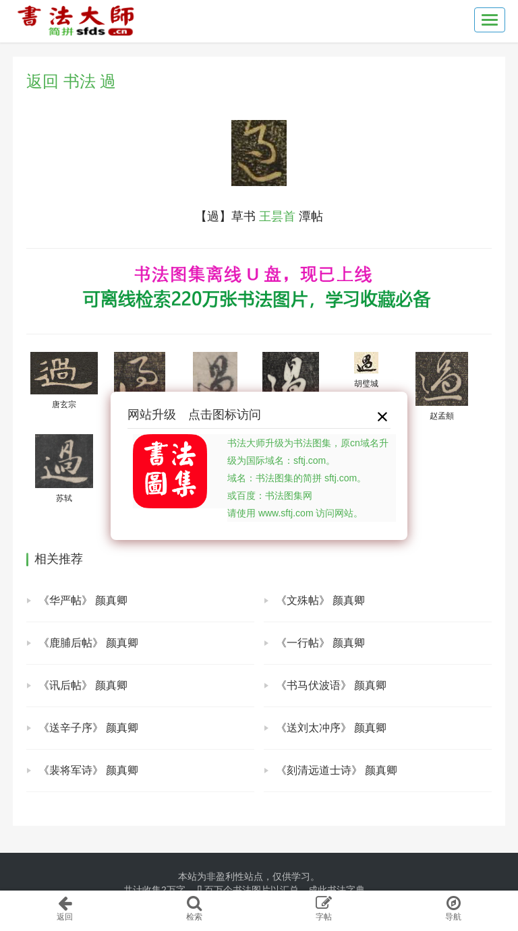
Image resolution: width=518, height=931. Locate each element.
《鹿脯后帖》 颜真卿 (88, 643)
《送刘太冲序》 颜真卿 (331, 727)
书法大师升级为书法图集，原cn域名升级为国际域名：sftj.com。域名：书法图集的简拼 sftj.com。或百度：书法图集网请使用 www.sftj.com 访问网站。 (307, 478)
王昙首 (277, 216)
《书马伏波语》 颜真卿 (331, 685)
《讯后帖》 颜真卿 (82, 685)
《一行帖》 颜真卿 (320, 643)
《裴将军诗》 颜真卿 (88, 770)
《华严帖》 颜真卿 (82, 600)
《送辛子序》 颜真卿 (88, 727)
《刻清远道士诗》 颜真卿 (336, 770)
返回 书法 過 (71, 81)
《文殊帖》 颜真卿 (320, 600)
